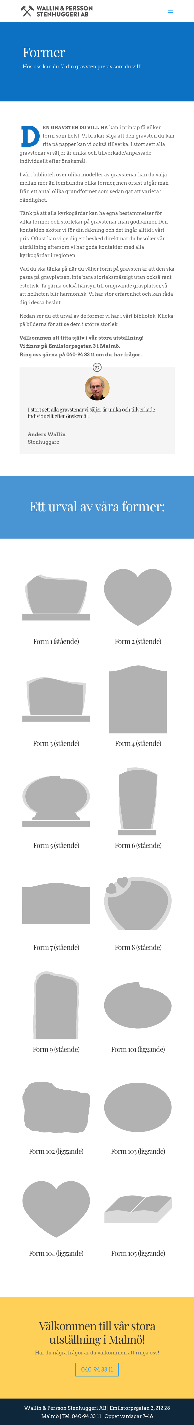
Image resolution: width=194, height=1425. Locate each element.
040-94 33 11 (97, 1369)
